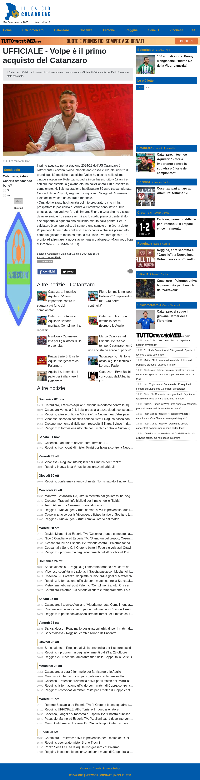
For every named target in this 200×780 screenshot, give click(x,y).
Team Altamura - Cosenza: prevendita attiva (74, 505)
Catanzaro (52, 253)
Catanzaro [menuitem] (61, 30)
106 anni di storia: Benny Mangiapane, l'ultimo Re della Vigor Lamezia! (175, 61)
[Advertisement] (167, 117)
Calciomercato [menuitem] (32, 30)
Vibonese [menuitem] (176, 30)
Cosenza (143, 182)
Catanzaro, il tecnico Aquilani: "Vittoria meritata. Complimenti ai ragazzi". (94, 604)
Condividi (47, 271)
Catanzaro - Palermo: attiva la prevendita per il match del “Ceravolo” (91, 738)
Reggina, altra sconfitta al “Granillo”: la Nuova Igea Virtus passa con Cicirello (97, 414)
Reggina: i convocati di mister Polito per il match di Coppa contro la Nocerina (97, 690)
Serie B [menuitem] (153, 30)
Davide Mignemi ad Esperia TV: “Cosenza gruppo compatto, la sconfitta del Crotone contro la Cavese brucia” (119, 533)
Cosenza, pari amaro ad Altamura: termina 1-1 (76, 443)
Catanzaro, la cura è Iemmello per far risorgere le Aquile (113, 321)
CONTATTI (106, 775)
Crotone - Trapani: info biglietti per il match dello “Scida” (83, 500)
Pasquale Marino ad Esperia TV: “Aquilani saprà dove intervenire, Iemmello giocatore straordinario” (112, 718)
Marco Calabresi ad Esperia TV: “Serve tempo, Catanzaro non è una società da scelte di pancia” (110, 723)
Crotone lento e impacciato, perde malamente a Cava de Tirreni (88, 609)
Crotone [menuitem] (109, 30)
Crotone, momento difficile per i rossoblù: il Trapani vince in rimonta (90, 423)
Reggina (143, 243)
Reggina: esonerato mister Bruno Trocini (72, 742)
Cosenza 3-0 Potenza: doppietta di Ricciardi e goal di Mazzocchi (88, 576)
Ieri (147, 87)
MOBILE (119, 775)
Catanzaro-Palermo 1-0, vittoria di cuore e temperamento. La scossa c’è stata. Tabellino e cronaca (112, 590)
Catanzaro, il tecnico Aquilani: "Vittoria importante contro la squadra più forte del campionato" (56, 301)
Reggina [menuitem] (131, 30)
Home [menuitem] (7, 30)
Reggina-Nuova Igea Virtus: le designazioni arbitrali (80, 466)
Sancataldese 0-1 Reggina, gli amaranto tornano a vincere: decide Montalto (96, 567)
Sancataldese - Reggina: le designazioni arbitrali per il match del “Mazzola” (96, 628)
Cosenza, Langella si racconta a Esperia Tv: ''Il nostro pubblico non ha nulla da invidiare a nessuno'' (113, 714)
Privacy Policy (111, 768)
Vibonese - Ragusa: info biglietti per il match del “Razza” (83, 462)
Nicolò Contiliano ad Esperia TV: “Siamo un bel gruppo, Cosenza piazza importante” (102, 538)
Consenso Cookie (90, 768)
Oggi (140, 87)
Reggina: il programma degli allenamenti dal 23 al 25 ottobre (86, 652)
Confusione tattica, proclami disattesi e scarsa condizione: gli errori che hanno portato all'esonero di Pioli (165, 374)
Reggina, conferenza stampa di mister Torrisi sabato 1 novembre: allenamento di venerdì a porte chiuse (115, 481)
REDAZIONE (76, 775)
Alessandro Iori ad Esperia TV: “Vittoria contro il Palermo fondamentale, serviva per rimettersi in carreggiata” (118, 543)
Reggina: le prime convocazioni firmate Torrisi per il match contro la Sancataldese (100, 614)
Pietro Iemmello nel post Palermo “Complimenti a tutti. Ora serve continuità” (96, 585)
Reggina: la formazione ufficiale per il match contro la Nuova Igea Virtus (93, 428)
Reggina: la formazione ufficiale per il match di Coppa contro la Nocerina (94, 685)
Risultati (18, 207)
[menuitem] (194, 30)
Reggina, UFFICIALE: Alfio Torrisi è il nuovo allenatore (82, 709)
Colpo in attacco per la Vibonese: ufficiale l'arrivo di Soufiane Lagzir (91, 514)
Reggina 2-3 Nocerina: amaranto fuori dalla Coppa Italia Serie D (88, 657)
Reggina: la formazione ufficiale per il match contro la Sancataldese (91, 580)
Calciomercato (147, 305)
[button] (18, 201)
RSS (128, 775)
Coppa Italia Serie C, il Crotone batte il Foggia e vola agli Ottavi (88, 547)
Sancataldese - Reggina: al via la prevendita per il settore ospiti (88, 647)
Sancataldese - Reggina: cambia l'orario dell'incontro (81, 633)
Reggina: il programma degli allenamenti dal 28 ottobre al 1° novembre (93, 552)
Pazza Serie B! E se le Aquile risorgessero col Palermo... (63, 361)
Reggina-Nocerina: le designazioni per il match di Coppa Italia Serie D (92, 751)
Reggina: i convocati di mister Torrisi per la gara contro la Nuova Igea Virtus (96, 447)
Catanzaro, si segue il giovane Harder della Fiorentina (172, 316)
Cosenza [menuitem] (86, 30)
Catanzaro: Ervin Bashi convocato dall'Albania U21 (115, 376)
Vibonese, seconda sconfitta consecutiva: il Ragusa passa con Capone (93, 419)
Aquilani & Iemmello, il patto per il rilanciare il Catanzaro (63, 376)
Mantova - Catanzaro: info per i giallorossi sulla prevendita (65, 341)
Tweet (68, 271)
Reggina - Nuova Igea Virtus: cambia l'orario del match (82, 519)
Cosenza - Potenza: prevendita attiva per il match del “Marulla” (87, 681)
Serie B (142, 274)
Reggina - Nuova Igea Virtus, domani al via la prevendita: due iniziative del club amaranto (106, 510)
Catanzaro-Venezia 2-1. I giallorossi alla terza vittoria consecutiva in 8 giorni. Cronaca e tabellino (110, 409)
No (8, 195)
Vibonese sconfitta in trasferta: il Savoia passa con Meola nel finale (90, 571)
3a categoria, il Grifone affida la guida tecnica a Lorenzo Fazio (115, 361)
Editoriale (144, 49)
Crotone (143, 212)
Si (8, 190)
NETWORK (92, 775)
